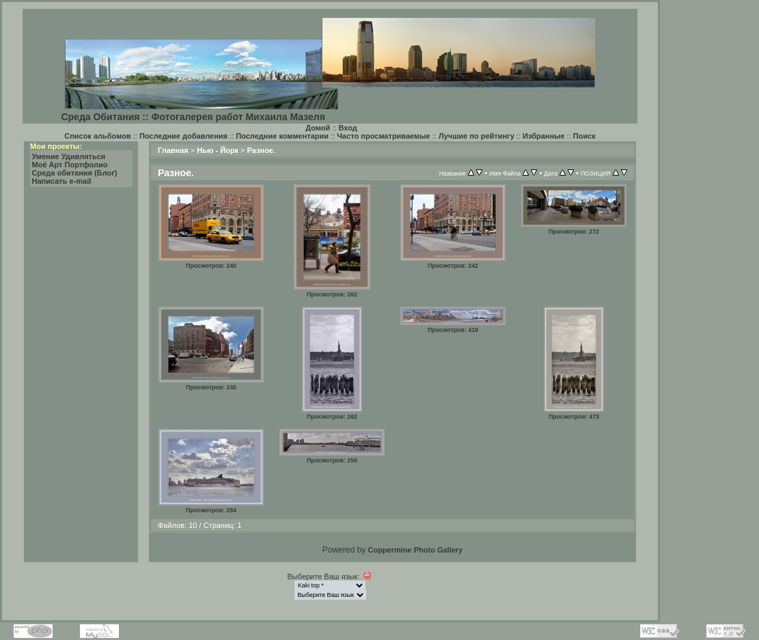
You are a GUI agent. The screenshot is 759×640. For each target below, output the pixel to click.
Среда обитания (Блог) (75, 173)
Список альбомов (97, 136)
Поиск (584, 136)
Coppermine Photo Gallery (415, 550)
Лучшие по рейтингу (476, 136)
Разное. (261, 150)
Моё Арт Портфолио (70, 165)
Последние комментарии (282, 136)
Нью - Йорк (217, 150)
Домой (317, 128)
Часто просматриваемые (383, 136)
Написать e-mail (62, 181)
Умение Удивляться (69, 156)
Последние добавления (183, 136)
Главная (173, 150)
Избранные (544, 136)
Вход (348, 128)
